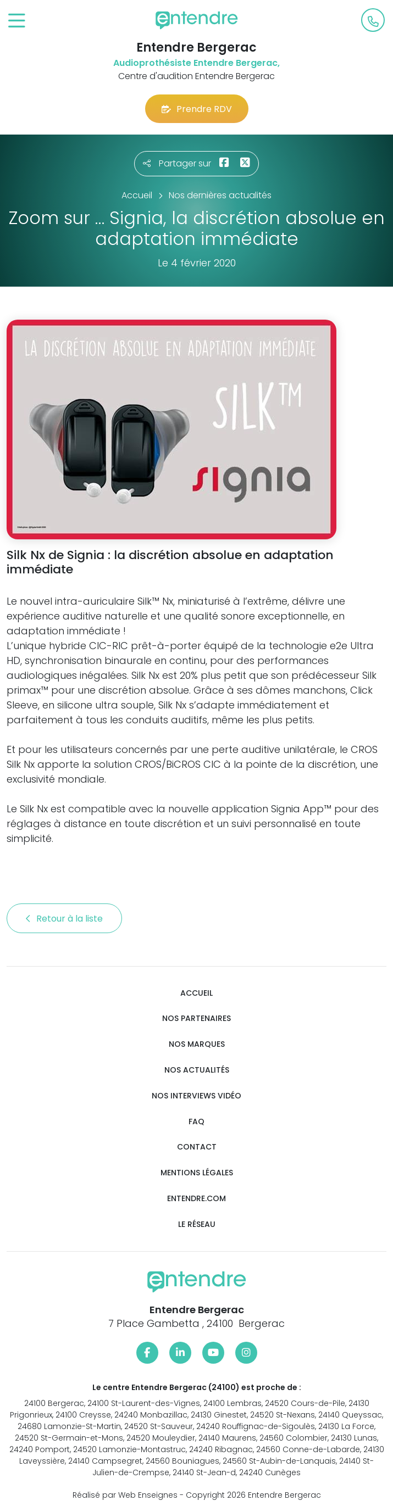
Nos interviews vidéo (196, 1096)
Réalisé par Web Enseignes (125, 1494)
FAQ (196, 1121)
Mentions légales (196, 1173)
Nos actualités (196, 1070)
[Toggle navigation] (16, 21)
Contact (197, 1147)
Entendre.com (196, 1198)
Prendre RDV (197, 109)
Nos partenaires (196, 1018)
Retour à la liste (64, 918)
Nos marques (197, 1044)
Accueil (196, 993)
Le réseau (196, 1224)
